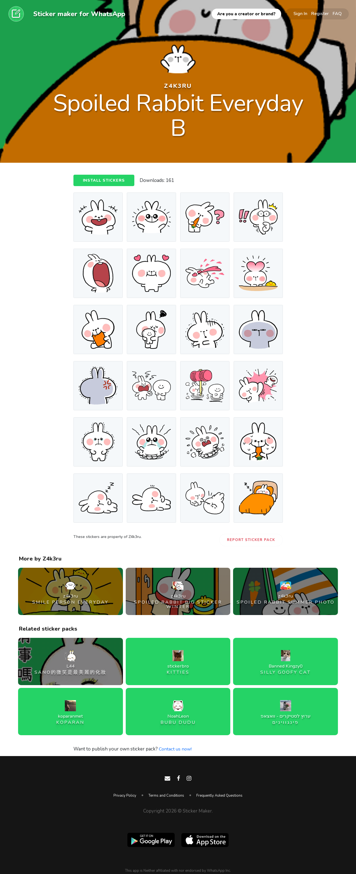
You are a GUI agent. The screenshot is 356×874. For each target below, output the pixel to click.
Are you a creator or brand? (246, 14)
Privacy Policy (124, 795)
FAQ (337, 14)
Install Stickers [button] (104, 181)
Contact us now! (175, 749)
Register (320, 14)
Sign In (300, 14)
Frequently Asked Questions (219, 795)
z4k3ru (178, 86)
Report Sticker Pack (251, 539)
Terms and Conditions (166, 795)
